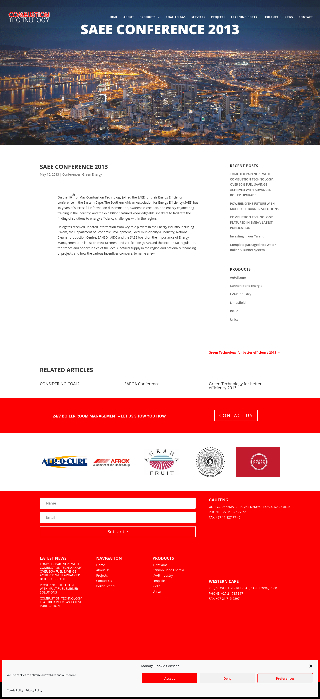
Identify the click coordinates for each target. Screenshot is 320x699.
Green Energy (92, 174)
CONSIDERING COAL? (59, 383)
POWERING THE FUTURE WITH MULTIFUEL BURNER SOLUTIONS (59, 589)
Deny (227, 678)
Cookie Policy (15, 690)
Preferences (285, 678)
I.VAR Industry (240, 294)
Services (198, 17)
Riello (234, 311)
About (129, 17)
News (288, 17)
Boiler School (105, 586)
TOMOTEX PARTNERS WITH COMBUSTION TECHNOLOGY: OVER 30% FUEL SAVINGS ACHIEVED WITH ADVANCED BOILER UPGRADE (252, 184)
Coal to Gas (176, 17)
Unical (234, 319)
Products (148, 17)
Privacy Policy (33, 690)
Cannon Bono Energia (246, 286)
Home (113, 17)
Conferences (71, 174)
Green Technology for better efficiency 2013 (235, 385)
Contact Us (236, 415)
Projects (218, 17)
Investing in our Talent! (247, 236)
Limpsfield (238, 302)
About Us (102, 570)
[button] (311, 666)
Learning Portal (245, 17)
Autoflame (238, 277)
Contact (306, 17)
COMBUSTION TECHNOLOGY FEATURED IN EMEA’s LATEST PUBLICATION (251, 222)
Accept (169, 678)
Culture (272, 17)
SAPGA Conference (142, 383)
